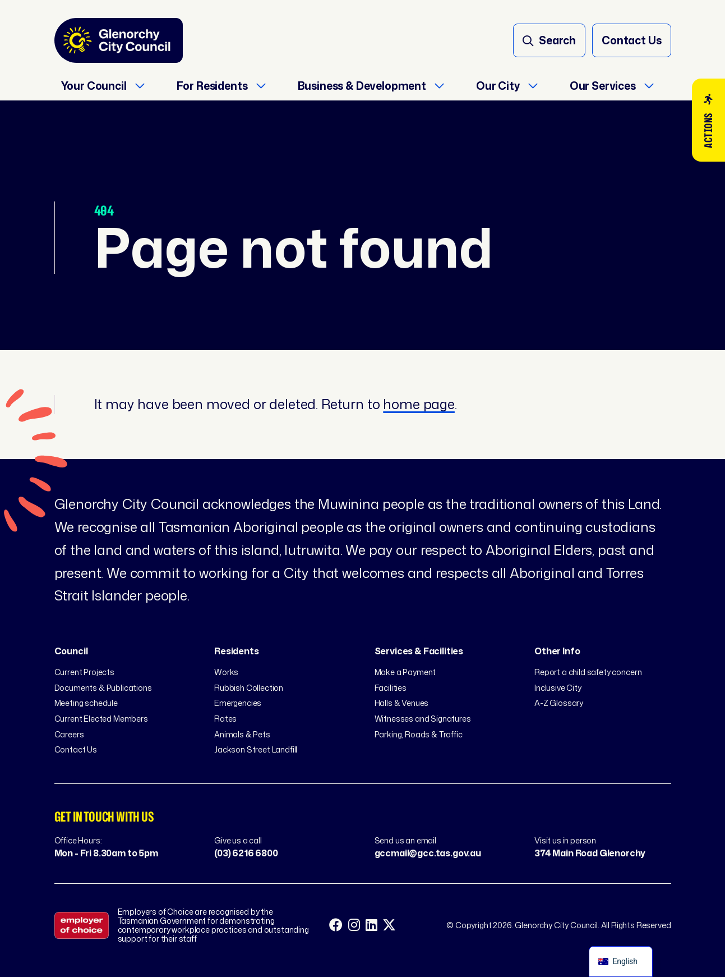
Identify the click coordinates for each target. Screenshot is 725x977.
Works (226, 672)
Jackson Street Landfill (255, 749)
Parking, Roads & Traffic (419, 734)
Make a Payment (405, 672)
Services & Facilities (419, 651)
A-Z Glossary (558, 703)
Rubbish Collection (248, 687)
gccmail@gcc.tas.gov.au (428, 853)
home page (419, 404)
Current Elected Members (101, 718)
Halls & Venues (402, 703)
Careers (69, 734)
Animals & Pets (242, 734)
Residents (236, 651)
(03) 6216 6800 (246, 853)
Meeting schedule (86, 703)
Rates (225, 718)
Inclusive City (557, 687)
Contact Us (75, 749)
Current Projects (84, 672)
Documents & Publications (103, 687)
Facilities (391, 687)
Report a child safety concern (587, 672)
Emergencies (237, 703)
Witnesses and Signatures (423, 718)
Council (71, 651)
